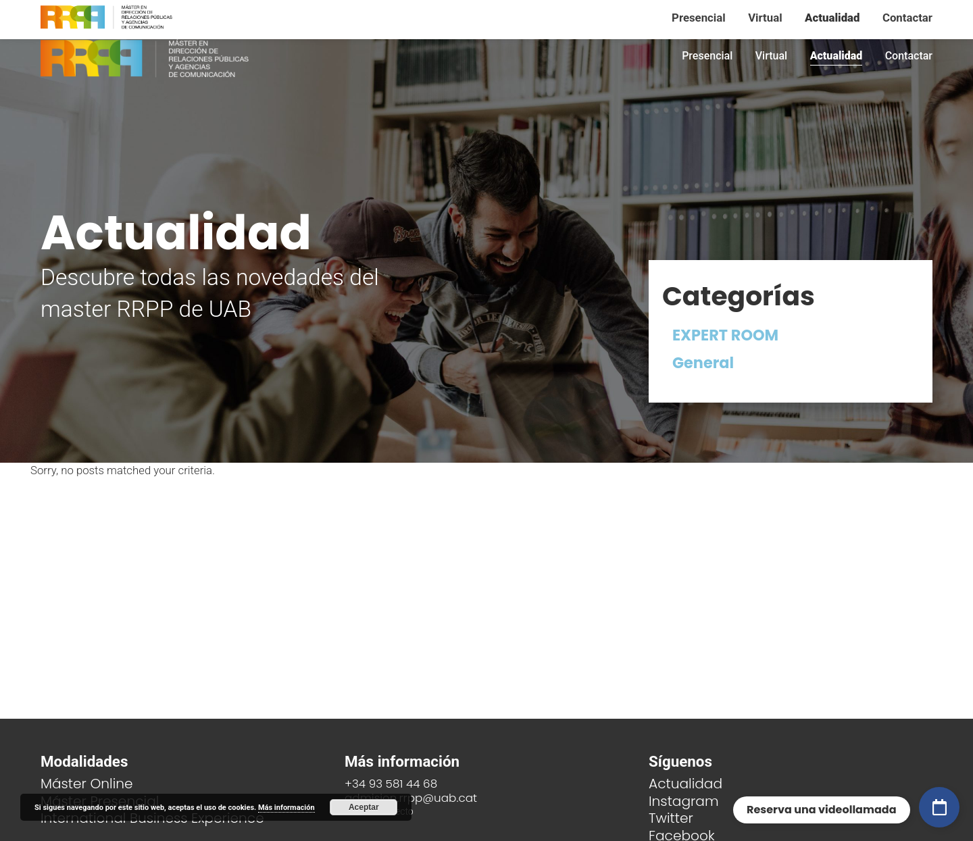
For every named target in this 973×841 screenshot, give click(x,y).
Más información (286, 807)
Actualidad (836, 55)
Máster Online (87, 783)
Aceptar (364, 807)
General (703, 363)
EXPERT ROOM (725, 335)
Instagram (684, 801)
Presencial (707, 55)
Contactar (908, 55)
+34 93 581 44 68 (391, 783)
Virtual (771, 55)
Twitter (671, 818)
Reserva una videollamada (822, 809)
